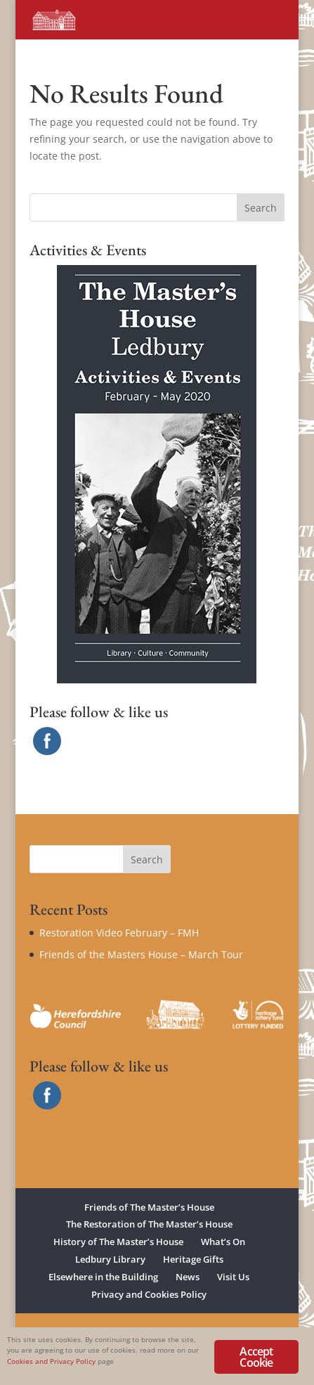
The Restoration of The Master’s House (149, 1224)
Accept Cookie (256, 1357)
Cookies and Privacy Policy (51, 1361)
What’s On (223, 1241)
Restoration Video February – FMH (119, 932)
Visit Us (233, 1276)
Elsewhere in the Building (103, 1276)
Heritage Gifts (193, 1259)
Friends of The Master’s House (149, 1207)
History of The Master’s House (118, 1241)
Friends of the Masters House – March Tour (141, 954)
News (187, 1276)
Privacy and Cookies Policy (149, 1294)
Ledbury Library (110, 1259)
